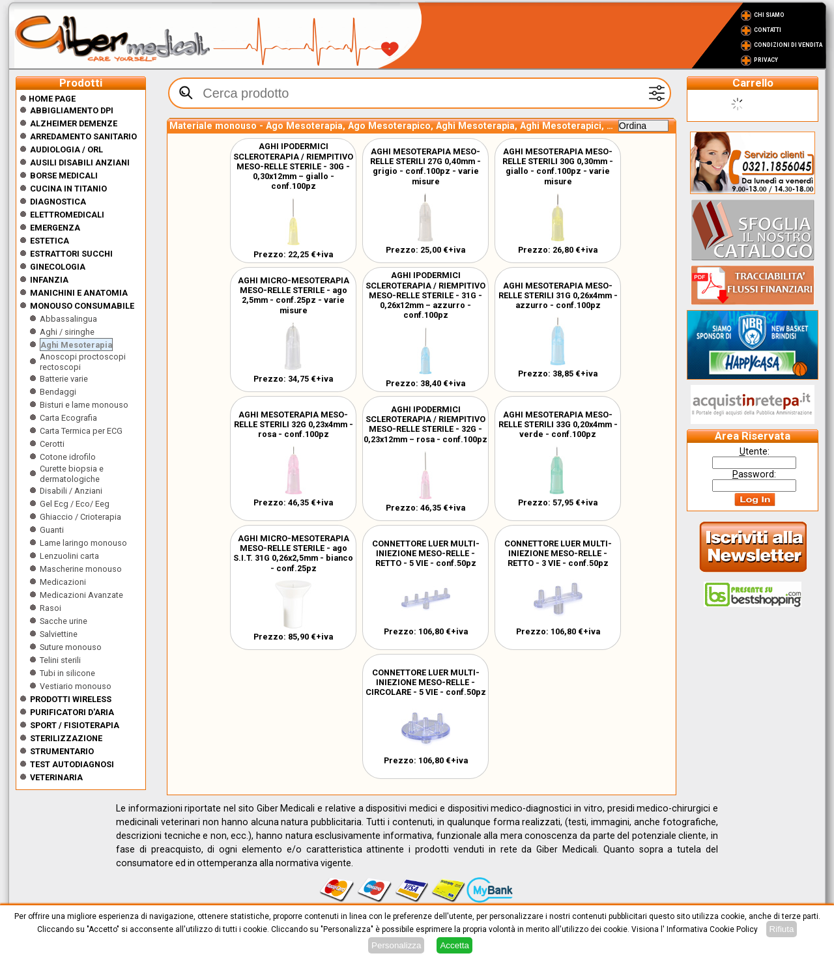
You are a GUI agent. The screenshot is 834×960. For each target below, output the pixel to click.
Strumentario (62, 751)
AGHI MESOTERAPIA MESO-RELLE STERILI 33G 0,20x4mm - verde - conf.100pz (558, 424)
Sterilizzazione (66, 738)
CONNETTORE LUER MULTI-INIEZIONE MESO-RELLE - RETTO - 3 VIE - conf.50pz (558, 553)
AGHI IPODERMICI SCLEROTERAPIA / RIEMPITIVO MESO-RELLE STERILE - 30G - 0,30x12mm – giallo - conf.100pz (293, 166)
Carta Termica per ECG (81, 431)
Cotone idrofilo (68, 457)
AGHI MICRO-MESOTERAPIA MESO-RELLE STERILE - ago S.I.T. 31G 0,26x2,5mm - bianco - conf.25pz (293, 553)
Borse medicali (64, 175)
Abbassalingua (68, 319)
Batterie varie (64, 379)
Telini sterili (60, 660)
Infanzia (49, 280)
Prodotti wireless (70, 699)
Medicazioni (63, 582)
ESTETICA (49, 241)
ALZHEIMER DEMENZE (73, 123)
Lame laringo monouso (83, 543)
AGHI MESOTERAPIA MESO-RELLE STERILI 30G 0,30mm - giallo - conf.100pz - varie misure (557, 166)
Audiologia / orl (66, 149)
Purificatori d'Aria (72, 712)
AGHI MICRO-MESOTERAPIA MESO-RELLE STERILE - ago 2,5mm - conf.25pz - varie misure (293, 295)
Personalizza (396, 945)
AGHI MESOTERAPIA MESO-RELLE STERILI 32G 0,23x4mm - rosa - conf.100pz (293, 424)
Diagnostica (58, 201)
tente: (754, 451)
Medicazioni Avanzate (81, 595)
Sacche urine (63, 621)
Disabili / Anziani (71, 491)
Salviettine (59, 634)
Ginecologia (57, 267)
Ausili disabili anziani (80, 162)
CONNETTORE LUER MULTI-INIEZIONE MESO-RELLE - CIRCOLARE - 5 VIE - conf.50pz (426, 682)
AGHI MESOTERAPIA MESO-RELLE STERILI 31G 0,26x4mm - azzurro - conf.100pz (558, 295)
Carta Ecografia (68, 418)
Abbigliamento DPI (71, 110)
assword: (754, 474)
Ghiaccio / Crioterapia (80, 517)
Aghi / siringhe (67, 332)
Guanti (52, 530)
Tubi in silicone (67, 673)
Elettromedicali (67, 214)
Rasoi (50, 608)
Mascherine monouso (81, 569)
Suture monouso (71, 647)
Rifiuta (781, 929)
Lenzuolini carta (69, 556)
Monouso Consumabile (82, 306)
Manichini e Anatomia (79, 293)
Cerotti (52, 444)
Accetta (454, 945)
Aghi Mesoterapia (76, 345)
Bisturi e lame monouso (84, 405)
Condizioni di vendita (788, 45)
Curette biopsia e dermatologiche (72, 474)
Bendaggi (58, 392)
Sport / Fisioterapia (74, 725)
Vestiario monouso (75, 686)
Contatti (767, 30)
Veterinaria (56, 777)
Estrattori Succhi (71, 254)
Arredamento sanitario (83, 136)
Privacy (766, 60)
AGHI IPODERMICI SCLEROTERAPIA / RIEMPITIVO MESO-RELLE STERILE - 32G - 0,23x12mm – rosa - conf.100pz (425, 424)
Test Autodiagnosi (72, 764)
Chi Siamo (769, 15)
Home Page (48, 99)
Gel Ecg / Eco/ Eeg (74, 504)
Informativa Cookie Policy (712, 929)
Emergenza (55, 228)
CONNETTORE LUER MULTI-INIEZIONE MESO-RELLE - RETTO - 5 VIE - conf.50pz (426, 553)
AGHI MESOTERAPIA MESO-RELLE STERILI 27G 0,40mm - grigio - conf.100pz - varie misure (425, 166)
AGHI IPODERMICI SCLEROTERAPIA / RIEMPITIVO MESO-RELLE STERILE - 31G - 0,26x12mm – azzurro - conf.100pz (425, 295)
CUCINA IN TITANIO (68, 188)
